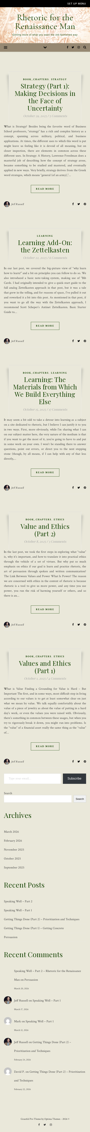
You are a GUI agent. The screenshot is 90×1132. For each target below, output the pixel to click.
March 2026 (11, 832)
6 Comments (58, 258)
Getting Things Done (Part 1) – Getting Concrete (34, 928)
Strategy (59, 79)
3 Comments (57, 541)
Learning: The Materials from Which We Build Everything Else (45, 390)
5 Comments (58, 116)
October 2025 (12, 859)
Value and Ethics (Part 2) (45, 530)
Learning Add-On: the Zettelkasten (45, 246)
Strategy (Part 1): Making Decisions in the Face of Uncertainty (45, 96)
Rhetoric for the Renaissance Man (45, 22)
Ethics (59, 519)
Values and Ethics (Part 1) (45, 667)
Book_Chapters (36, 79)
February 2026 (13, 841)
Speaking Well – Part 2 (18, 901)
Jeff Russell (17, 204)
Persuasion (10, 937)
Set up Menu (76, 3)
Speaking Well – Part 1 (18, 910)
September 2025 (14, 868)
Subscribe (74, 778)
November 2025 (14, 850)
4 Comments (57, 678)
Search (8, 793)
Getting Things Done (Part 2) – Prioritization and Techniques (41, 919)
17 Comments (58, 409)
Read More (45, 189)
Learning (45, 236)
